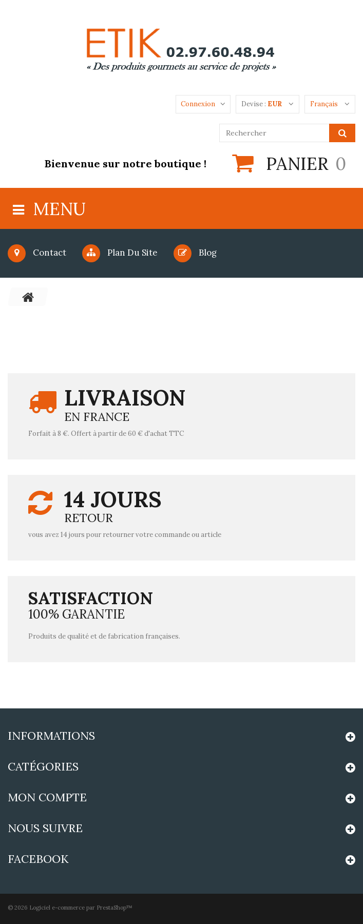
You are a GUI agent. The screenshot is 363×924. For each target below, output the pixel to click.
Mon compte (47, 797)
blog (195, 252)
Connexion (198, 104)
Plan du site (120, 252)
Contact (37, 252)
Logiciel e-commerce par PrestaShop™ (80, 907)
